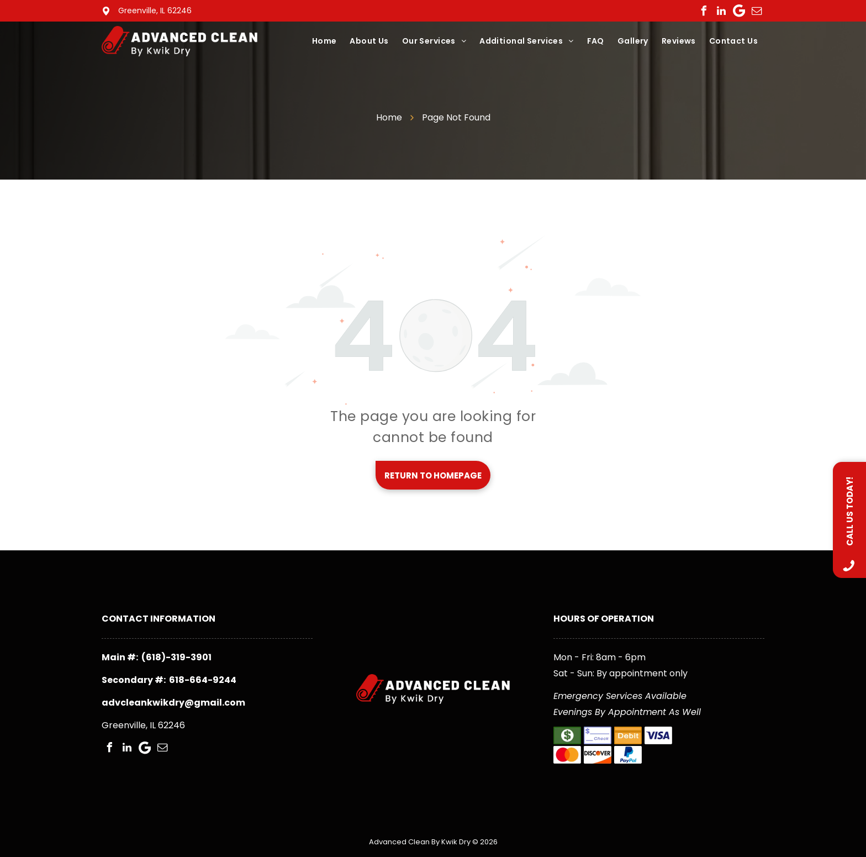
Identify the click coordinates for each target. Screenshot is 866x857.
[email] (756, 11)
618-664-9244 (202, 680)
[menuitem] (324, 41)
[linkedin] (721, 11)
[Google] (739, 11)
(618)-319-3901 (176, 657)
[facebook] (703, 11)
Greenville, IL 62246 (155, 10)
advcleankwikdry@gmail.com (173, 702)
